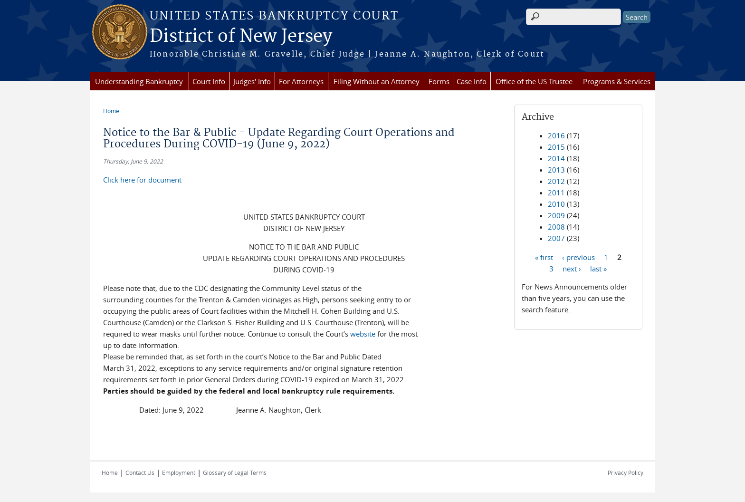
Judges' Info (252, 81)
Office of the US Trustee (534, 81)
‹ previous (578, 256)
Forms (439, 81)
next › (572, 268)
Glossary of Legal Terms (235, 472)
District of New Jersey (241, 37)
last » (598, 268)
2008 (556, 227)
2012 (556, 181)
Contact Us (139, 472)
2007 (556, 238)
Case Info (472, 81)
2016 (556, 135)
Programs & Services (616, 81)
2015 (556, 147)
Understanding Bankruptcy (139, 81)
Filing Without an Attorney (377, 81)
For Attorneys (301, 81)
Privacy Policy (625, 472)
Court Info (208, 81)
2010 (556, 204)
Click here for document (142, 179)
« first (544, 256)
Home (111, 111)
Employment (178, 472)
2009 (556, 215)
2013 (556, 169)
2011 (556, 192)
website (362, 333)
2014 (556, 158)
